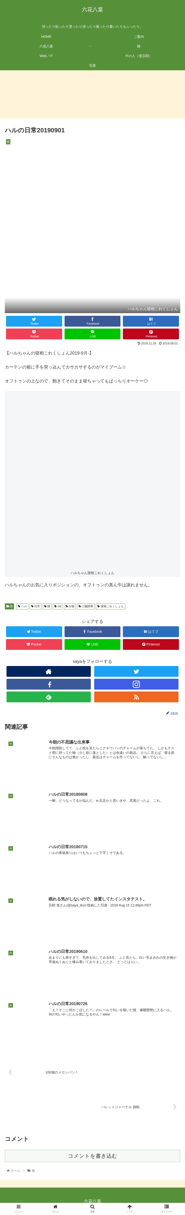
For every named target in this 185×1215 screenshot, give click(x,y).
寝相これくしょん (110, 606)
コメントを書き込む (92, 1155)
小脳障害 (86, 606)
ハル (22, 606)
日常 (35, 606)
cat (57, 606)
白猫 (70, 606)
